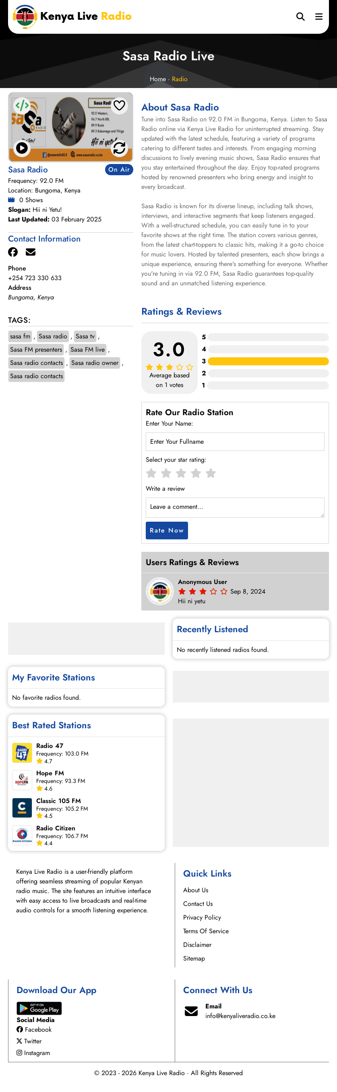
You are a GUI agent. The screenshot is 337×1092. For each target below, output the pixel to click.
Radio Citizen (55, 828)
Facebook (34, 1029)
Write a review (165, 488)
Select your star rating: (176, 459)
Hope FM (50, 773)
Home (158, 79)
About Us (195, 890)
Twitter (29, 1041)
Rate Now (167, 530)
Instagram (33, 1053)
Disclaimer (197, 945)
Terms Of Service (206, 931)
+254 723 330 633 (35, 278)
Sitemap (194, 958)
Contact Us (198, 904)
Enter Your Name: (169, 423)
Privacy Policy (202, 917)
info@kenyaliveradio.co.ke (240, 1016)
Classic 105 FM (58, 800)
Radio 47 (49, 745)
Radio (180, 79)
